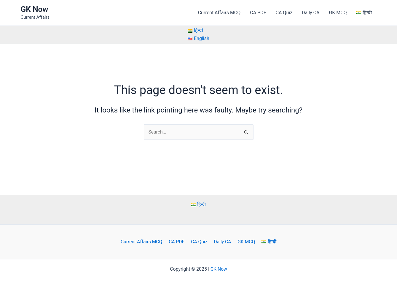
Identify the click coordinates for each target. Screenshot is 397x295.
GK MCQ (338, 12)
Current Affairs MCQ (219, 12)
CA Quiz (284, 12)
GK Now (34, 9)
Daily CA (310, 12)
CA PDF (258, 12)
